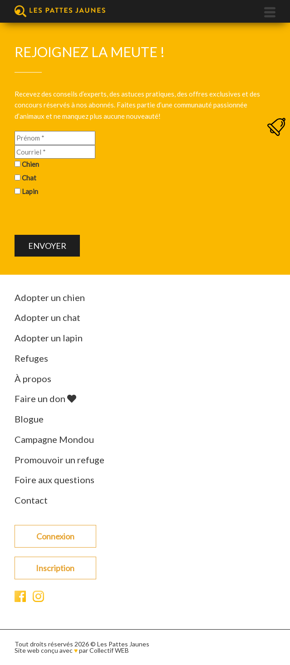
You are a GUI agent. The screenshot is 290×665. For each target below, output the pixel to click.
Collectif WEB (109, 650)
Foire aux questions (54, 479)
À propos (33, 378)
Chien (30, 164)
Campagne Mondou (54, 439)
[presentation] (83, 217)
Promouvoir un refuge (59, 459)
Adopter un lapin (49, 337)
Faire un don (45, 398)
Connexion (55, 536)
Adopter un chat (47, 317)
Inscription (55, 568)
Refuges (31, 358)
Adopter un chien (50, 297)
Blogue (29, 418)
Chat (29, 178)
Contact (31, 500)
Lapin (30, 191)
